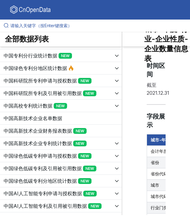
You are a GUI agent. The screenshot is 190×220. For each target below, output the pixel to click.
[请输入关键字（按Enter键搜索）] (97, 26)
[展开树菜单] (61, 56)
